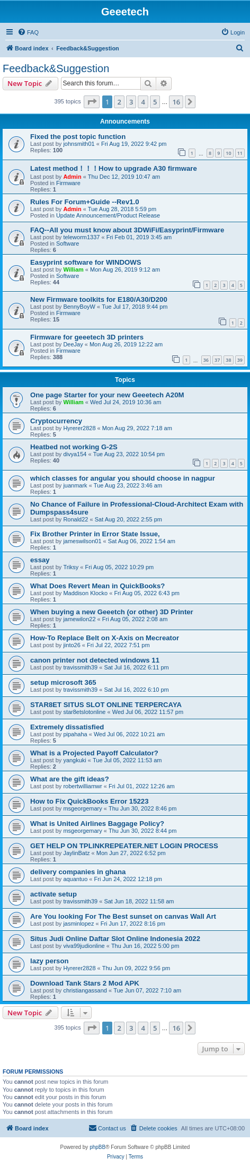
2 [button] (119, 102)
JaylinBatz (76, 853)
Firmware (68, 183)
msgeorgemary (82, 808)
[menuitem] (28, 32)
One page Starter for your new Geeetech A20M (107, 395)
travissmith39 (80, 667)
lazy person (49, 961)
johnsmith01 (78, 144)
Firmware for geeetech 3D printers (87, 337)
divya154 (74, 454)
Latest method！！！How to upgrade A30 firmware (113, 168)
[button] (92, 101)
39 (240, 359)
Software (67, 243)
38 (228, 359)
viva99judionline (83, 946)
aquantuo (75, 879)
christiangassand (85, 990)
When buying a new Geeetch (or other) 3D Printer (111, 612)
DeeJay (73, 344)
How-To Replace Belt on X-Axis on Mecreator (104, 638)
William (73, 269)
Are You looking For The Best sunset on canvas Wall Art (123, 916)
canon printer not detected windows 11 (94, 660)
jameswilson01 (82, 541)
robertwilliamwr (82, 786)
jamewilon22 (79, 619)
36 (206, 359)
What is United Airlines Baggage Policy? (97, 824)
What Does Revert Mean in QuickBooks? (97, 586)
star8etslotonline (84, 712)
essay (40, 560)
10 (228, 153)
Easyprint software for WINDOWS (85, 262)
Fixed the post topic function (78, 137)
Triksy (70, 567)
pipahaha (75, 734)
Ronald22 (75, 519)
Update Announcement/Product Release (108, 215)
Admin (72, 176)
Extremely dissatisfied (67, 727)
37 (217, 359)
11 (240, 153)
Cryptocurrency (56, 421)
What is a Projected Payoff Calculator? (94, 753)
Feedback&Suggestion (56, 68)
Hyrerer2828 (79, 428)
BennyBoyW (79, 306)
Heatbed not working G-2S (74, 447)
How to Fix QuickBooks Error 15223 (89, 801)
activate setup (53, 894)
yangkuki (74, 760)
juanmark (75, 485)
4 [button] (143, 102)
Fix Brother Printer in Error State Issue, (95, 534)
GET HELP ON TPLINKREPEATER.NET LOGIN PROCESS (124, 846)
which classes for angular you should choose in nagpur (122, 478)
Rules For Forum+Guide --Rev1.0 (84, 202)
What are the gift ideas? (69, 779)
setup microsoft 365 (63, 682)
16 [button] (176, 102)
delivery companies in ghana (78, 872)
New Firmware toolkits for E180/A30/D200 (98, 299)
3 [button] (131, 102)
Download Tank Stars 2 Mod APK (84, 983)
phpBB (97, 1147)
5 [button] (155, 102)
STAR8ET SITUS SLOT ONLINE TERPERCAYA (106, 705)
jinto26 (71, 645)
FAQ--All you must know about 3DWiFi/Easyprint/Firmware (127, 230)
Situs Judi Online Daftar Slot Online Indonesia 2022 (115, 939)
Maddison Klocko (85, 593)
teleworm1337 (81, 237)
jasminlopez (78, 923)
